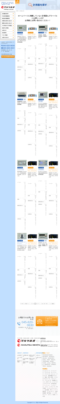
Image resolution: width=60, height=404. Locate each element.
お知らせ (8, 30)
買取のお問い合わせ (8, 23)
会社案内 (8, 33)
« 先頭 (25, 303)
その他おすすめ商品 (8, 25)
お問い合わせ (8, 37)
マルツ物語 (8, 35)
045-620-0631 (8, 48)
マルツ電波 (19, 358)
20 (44, 303)
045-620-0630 (8, 45)
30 (46, 303)
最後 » (53, 303)
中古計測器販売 (8, 16)
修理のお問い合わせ (8, 21)
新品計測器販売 (8, 18)
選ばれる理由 (8, 28)
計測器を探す (8, 13)
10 (42, 303)
